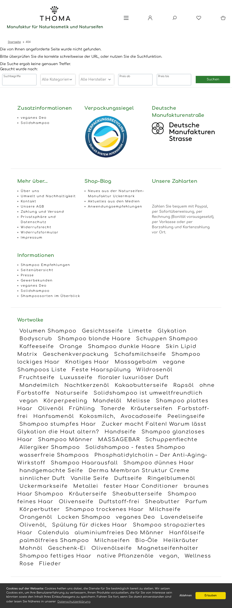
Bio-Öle (146, 540)
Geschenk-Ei (67, 548)
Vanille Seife (90, 478)
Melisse (138, 401)
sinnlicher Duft (42, 478)
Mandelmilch (39, 385)
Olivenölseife (111, 548)
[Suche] (174, 19)
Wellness (198, 556)
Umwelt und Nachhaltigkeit (48, 196)
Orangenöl (35, 517)
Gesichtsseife (102, 331)
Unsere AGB (32, 206)
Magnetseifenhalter (168, 548)
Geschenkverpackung (76, 354)
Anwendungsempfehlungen (115, 206)
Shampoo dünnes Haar (158, 463)
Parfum (196, 502)
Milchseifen (112, 540)
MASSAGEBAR (119, 439)
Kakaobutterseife (141, 385)
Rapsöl (183, 385)
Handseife (120, 432)
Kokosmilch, (97, 416)
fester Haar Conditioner (141, 486)
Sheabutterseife (137, 494)
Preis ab (124, 76)
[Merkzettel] (198, 19)
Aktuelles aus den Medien (114, 201)
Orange (71, 346)
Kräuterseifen (152, 408)
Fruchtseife (37, 377)
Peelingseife (186, 416)
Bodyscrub (35, 339)
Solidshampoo (35, 123)
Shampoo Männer (65, 439)
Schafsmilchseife (140, 354)
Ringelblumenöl (171, 478)
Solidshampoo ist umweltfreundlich (148, 393)
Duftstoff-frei (119, 502)
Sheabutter (162, 502)
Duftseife (128, 478)
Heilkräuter (181, 540)
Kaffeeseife (36, 346)
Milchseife (165, 509)
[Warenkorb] (224, 19)
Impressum (32, 237)
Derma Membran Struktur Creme (139, 471)
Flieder (50, 564)
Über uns (30, 191)
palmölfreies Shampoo (54, 540)
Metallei (85, 486)
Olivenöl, (33, 525)
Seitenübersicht (37, 270)
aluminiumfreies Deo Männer (119, 533)
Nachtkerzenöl (86, 385)
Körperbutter (39, 509)
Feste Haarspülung (101, 370)
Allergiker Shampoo (49, 447)
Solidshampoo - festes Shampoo (135, 447)
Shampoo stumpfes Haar (57, 424)
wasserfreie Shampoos (54, 455)
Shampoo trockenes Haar (104, 509)
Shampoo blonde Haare (94, 339)
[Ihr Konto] (150, 19)
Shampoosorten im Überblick (50, 296)
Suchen (213, 79)
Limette (140, 331)
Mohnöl (31, 548)
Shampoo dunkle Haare (124, 346)
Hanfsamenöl (53, 416)
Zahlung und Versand (42, 211)
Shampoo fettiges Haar (55, 556)
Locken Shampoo (84, 517)
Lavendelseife (181, 517)
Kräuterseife (88, 494)
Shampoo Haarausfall (84, 463)
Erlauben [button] (211, 595)
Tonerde (112, 408)
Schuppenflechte (171, 439)
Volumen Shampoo (47, 331)
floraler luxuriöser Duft (133, 377)
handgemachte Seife (51, 471)
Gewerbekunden (37, 280)
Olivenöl (51, 408)
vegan (28, 401)
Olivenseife (76, 502)
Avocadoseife (141, 416)
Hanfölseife (187, 533)
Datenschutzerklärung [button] (74, 601)
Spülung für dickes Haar (89, 525)
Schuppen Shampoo (167, 339)
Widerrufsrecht (36, 227)
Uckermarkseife (43, 486)
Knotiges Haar (87, 362)
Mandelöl (107, 401)
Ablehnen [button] (186, 595)
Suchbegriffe (12, 76)
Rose (26, 564)
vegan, (169, 556)
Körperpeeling (65, 401)
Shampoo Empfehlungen (45, 265)
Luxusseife (76, 377)
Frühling (82, 408)
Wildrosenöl (154, 370)
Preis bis (163, 76)
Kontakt (28, 201)
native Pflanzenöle (125, 556)
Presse (27, 275)
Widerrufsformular (40, 232)
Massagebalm (136, 362)
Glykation (172, 331)
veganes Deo (34, 117)
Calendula (53, 533)
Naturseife (71, 393)
